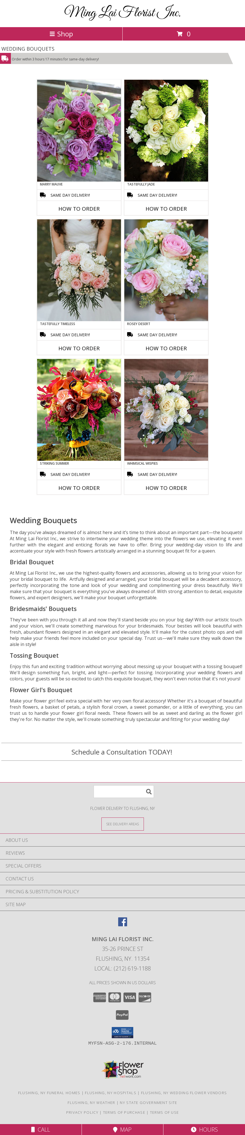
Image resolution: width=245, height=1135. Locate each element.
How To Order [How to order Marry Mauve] (79, 208)
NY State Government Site (148, 1102)
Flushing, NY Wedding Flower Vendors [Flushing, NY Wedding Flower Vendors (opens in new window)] (184, 1092)
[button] (122, 1032)
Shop (61, 33)
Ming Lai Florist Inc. (122, 13)
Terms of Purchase (124, 1112)
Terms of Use (164, 1112)
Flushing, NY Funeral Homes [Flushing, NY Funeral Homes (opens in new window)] (49, 1092)
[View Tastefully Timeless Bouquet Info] (79, 270)
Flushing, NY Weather (91, 1102)
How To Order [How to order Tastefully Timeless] (79, 348)
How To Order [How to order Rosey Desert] (166, 348)
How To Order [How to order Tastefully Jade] (166, 208)
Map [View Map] (122, 1129)
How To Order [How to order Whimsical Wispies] (166, 488)
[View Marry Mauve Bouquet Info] (79, 131)
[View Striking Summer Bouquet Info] (79, 410)
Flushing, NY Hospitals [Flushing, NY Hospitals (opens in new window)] (110, 1092)
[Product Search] (124, 791)
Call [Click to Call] (40, 1129)
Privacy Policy (82, 1112)
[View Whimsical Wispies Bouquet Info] (166, 410)
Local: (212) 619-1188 (122, 968)
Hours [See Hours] (204, 1129)
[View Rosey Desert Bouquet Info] (166, 270)
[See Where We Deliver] (122, 823)
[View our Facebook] (122, 924)
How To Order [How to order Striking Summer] (79, 488)
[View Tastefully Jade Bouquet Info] (166, 131)
